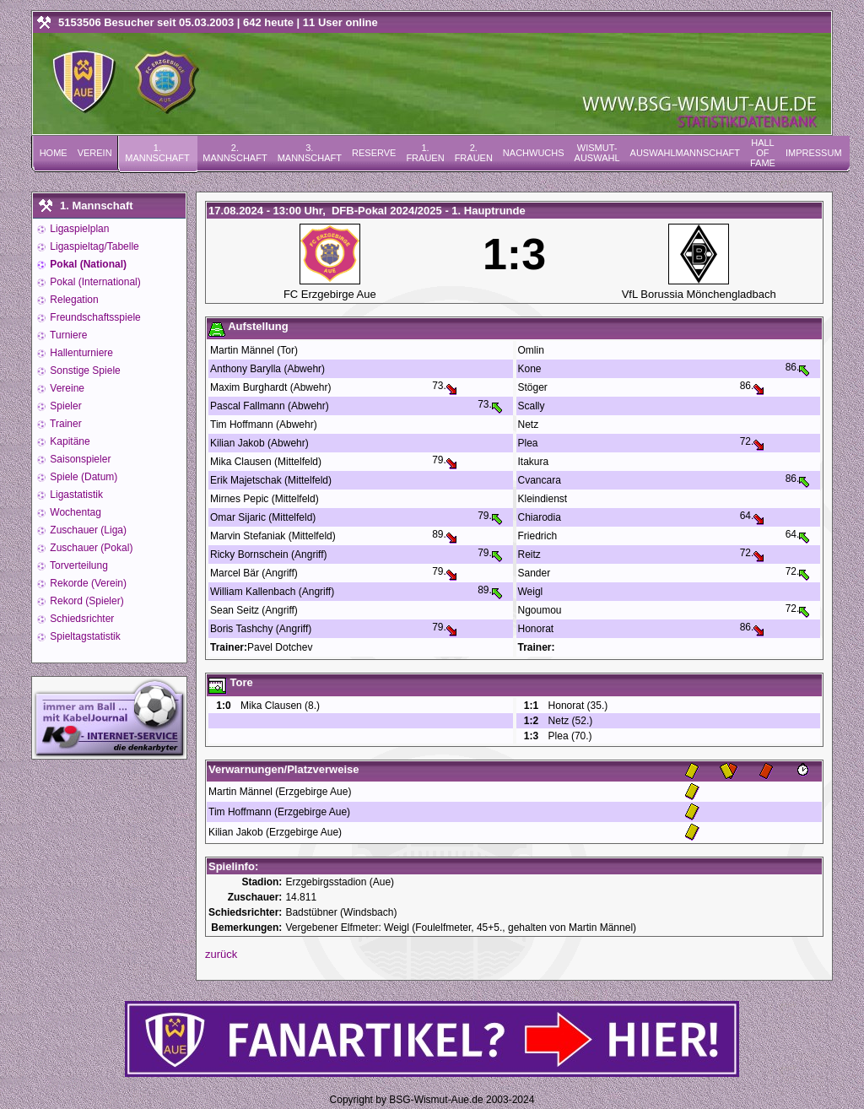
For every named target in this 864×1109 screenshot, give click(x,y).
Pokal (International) (94, 282)
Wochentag (74, 512)
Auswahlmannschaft (685, 153)
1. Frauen (425, 153)
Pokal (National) (87, 264)
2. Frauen (474, 153)
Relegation (73, 300)
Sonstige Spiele (84, 370)
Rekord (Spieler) (85, 601)
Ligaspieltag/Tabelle (93, 246)
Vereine (65, 388)
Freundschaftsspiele (94, 317)
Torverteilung (77, 565)
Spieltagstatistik (84, 636)
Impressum (814, 153)
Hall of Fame (762, 153)
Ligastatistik (75, 494)
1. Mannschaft (157, 153)
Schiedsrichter (80, 619)
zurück (221, 954)
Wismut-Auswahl (597, 153)
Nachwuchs (533, 153)
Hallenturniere (80, 353)
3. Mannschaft (310, 153)
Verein (95, 153)
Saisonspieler (79, 459)
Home (54, 153)
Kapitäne (68, 441)
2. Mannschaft (234, 153)
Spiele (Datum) (82, 477)
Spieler (64, 406)
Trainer (64, 424)
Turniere (67, 335)
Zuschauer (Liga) (87, 530)
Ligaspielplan (78, 229)
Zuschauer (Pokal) (89, 548)
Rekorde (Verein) (87, 583)
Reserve (374, 153)
